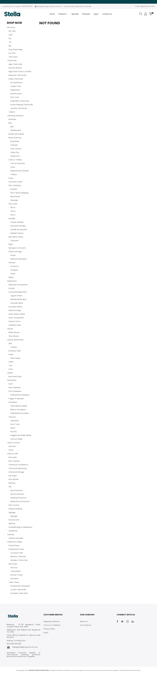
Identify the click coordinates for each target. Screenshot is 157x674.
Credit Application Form (145, 6)
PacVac (13, 431)
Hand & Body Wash (15, 340)
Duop (11, 178)
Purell (11, 354)
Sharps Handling (15, 509)
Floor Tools (15, 424)
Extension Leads (15, 182)
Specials (75, 14)
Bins (10, 123)
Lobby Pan (14, 152)
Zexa (11, 369)
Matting (12, 483)
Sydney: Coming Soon (16, 641)
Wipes (11, 277)
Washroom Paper (14, 542)
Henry (12, 428)
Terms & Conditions (51, 625)
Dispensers (12, 281)
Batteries (12, 119)
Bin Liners (11, 27)
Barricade (13, 457)
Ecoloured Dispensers (18, 292)
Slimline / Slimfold (18, 556)
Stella (11, 362)
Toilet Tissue (14, 582)
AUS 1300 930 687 (14, 644)
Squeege (14, 200)
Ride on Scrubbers (18, 409)
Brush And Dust (15, 137)
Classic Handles (17, 222)
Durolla (11, 288)
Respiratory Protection (19, 501)
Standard (14, 578)
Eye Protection (16, 490)
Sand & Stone (14, 321)
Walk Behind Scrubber (19, 413)
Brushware (14, 141)
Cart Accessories (17, 163)
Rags (11, 244)
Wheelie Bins (15, 130)
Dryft (11, 384)
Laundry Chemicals (18, 108)
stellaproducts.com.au (52, 6)
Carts (12, 167)
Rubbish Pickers (16, 233)
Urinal (11, 450)
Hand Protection (17, 494)
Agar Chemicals (15, 64)
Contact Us (107, 14)
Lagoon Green (16, 295)
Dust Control (15, 148)
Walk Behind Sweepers (19, 395)
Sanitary (10, 534)
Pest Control (14, 505)
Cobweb (14, 145)
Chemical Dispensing (18, 468)
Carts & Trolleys (15, 159)
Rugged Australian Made (20, 435)
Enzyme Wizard (15, 68)
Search (140, 13)
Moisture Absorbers (18, 259)
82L (10, 46)
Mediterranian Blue (18, 299)
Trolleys (13, 174)
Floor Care (14, 97)
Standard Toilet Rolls (19, 593)
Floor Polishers (14, 387)
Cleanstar (14, 420)
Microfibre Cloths (16, 237)
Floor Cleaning (15, 185)
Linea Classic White (17, 314)
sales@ (40, 6)
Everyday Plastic (15, 306)
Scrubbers (13, 402)
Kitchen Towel (16, 575)
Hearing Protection (18, 498)
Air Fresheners (16, 82)
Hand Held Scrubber (18, 406)
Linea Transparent (16, 317)
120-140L (12, 31)
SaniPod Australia (16, 538)
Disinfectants (16, 93)
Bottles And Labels (16, 134)
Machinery (11, 380)
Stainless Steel (15, 325)
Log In (96, 14)
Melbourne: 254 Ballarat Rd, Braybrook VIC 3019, (23, 631)
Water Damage (15, 251)
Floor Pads (13, 204)
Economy (14, 266)
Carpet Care (15, 86)
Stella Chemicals (16, 79)
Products (62, 14)
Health (10, 373)
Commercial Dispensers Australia (77, 6)
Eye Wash (13, 475)
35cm (12, 207)
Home (52, 14)
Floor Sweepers (15, 391)
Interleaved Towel (16, 549)
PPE (10, 487)
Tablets (12, 112)
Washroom (15, 156)
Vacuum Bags (16, 439)
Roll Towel (13, 564)
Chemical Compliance (18, 464)
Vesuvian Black (16, 303)
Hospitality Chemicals (19, 101)
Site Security (14, 520)
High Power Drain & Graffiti (20, 71)
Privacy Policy (49, 629)
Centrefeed (15, 571)
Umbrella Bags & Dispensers (20, 527)
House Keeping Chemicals (21, 104)
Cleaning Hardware (15, 115)
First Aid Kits (14, 479)
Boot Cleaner (14, 461)
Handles (12, 218)
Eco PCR (12, 53)
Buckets (13, 189)
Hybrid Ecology (15, 310)
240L (11, 35)
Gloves (10, 329)
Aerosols (12, 446)
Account (145, 13)
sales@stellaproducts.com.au (22, 647)
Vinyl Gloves (14, 336)
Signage (12, 512)
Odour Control (13, 442)
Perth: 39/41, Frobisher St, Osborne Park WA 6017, (23, 636)
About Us (84, 621)
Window (12, 262)
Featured (86, 14)
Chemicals (12, 60)
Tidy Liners (13, 57)
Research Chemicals (17, 75)
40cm (13, 211)
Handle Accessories (18, 229)
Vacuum (12, 417)
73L (10, 42)
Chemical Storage (16, 472)
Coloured (14, 240)
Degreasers (15, 90)
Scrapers (14, 270)
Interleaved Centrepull (20, 586)
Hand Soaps (15, 358)
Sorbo (12, 273)
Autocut (13, 567)
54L (10, 38)
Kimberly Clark (15, 351)
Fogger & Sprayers (16, 398)
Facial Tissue (14, 545)
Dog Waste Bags (16, 49)
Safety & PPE (12, 453)
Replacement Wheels (19, 171)
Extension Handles (18, 226)
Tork (10, 365)
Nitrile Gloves (14, 332)
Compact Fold (16, 553)
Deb (10, 343)
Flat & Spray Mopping (19, 193)
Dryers (13, 255)
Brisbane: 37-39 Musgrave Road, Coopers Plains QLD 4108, (23, 626)
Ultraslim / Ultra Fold (18, 560)
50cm (12, 215)
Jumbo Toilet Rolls (18, 589)
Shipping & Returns (51, 621)
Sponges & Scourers (17, 248)
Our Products (85, 625)
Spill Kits (12, 523)
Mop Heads (15, 196)
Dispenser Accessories (18, 284)
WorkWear (13, 531)
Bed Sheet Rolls (15, 376)
